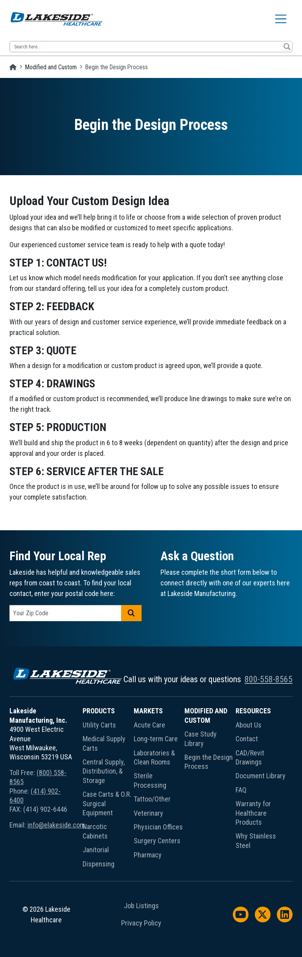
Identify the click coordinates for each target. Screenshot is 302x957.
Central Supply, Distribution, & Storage (104, 771)
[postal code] (65, 613)
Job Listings (141, 905)
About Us (248, 725)
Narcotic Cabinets (95, 831)
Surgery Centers (157, 841)
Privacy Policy (141, 923)
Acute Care (149, 725)
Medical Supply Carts (104, 743)
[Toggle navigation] (281, 19)
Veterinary (148, 813)
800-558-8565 (269, 679)
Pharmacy (148, 855)
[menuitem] (108, 788)
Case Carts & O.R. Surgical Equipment (107, 803)
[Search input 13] (146, 46)
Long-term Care (156, 739)
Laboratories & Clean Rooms (154, 757)
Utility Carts (99, 725)
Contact (247, 739)
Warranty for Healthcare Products (253, 813)
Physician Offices (158, 827)
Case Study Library (200, 738)
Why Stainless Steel (256, 840)
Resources (253, 711)
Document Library (260, 776)
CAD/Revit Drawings (250, 757)
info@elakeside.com (56, 825)
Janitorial (96, 850)
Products (99, 711)
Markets (148, 711)
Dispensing (98, 864)
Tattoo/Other (152, 799)
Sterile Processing (150, 780)
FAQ (241, 790)
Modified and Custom (51, 67)
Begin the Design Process (208, 761)
